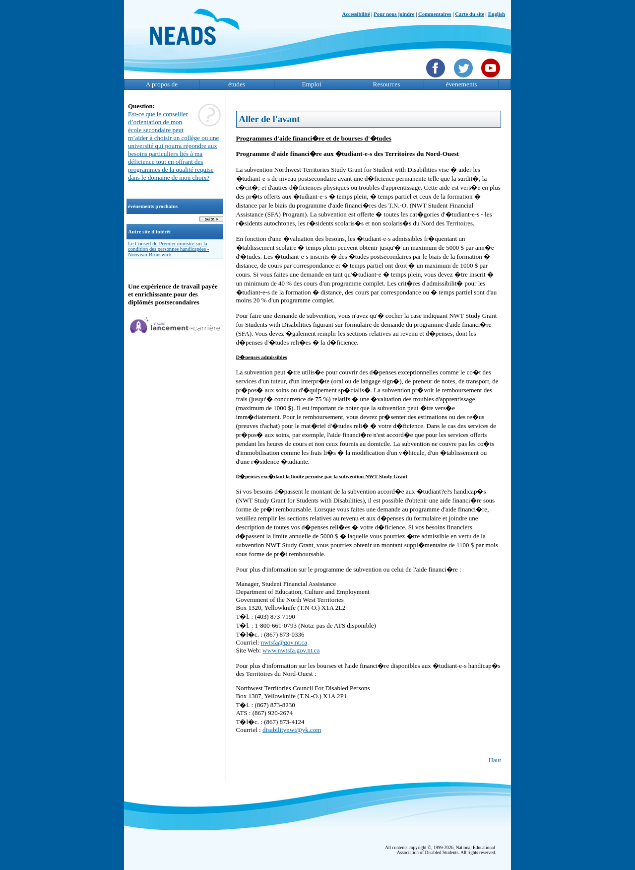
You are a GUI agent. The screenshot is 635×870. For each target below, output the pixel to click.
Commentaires (434, 14)
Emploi (311, 84)
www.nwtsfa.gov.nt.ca (290, 650)
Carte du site (469, 14)
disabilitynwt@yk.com (291, 729)
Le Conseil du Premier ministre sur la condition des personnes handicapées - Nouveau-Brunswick (168, 249)
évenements (461, 84)
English (496, 14)
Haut (495, 760)
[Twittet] (464, 78)
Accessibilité (356, 14)
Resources (386, 84)
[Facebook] (437, 78)
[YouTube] (492, 78)
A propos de (162, 84)
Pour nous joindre (394, 14)
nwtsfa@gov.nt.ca (284, 642)
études (236, 84)
